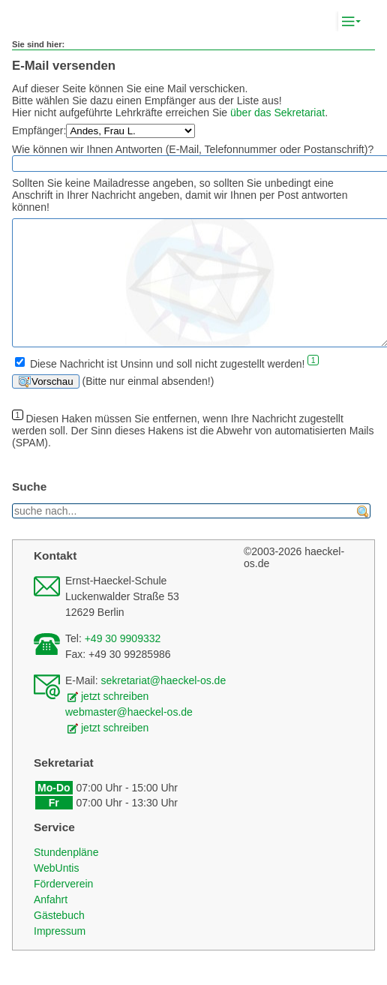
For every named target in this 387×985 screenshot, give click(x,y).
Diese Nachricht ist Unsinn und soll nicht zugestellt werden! (167, 386)
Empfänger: (39, 131)
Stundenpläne (66, 875)
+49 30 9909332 (123, 661)
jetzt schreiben (114, 719)
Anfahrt (51, 922)
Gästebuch (59, 938)
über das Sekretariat (277, 113)
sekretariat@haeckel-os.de (163, 703)
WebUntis (56, 890)
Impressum (60, 953)
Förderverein (63, 906)
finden (363, 534)
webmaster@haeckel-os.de (129, 734)
